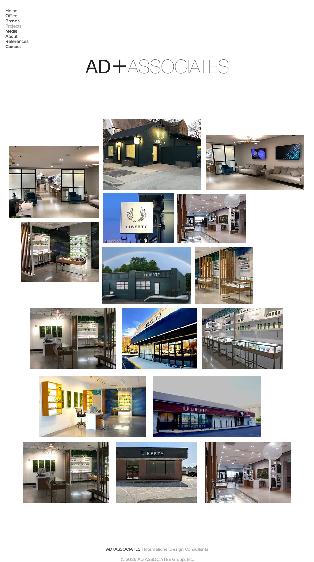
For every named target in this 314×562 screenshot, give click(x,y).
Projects (13, 26)
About (11, 36)
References (17, 41)
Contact (13, 46)
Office (11, 15)
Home (11, 10)
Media (11, 31)
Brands (12, 20)
